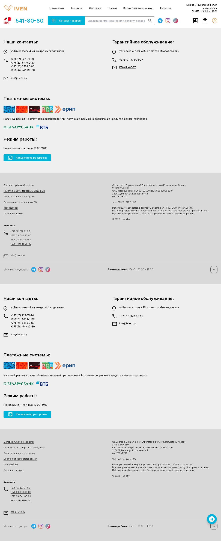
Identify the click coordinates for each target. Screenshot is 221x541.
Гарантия (166, 8)
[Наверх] (213, 269)
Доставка (95, 8)
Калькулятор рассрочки (27, 157)
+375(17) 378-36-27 (131, 59)
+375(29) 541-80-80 (23, 62)
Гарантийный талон (13, 213)
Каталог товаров (66, 20)
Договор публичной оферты (19, 185)
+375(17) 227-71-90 (22, 58)
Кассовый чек (11, 207)
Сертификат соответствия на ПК (20, 202)
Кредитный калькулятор (138, 8)
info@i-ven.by (19, 77)
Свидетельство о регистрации (19, 196)
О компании (56, 8)
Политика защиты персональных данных (24, 191)
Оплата (112, 8)
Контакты (76, 8)
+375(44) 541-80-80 (23, 70)
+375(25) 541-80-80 (22, 66)
